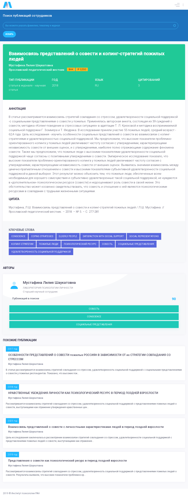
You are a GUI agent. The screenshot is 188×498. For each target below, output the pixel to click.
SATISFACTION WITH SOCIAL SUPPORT (103, 236)
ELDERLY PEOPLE (68, 236)
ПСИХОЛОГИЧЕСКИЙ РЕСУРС (80, 244)
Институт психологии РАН (25, 493)
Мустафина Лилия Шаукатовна (49, 283)
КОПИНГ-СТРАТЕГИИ (22, 244)
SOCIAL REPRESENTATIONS (144, 236)
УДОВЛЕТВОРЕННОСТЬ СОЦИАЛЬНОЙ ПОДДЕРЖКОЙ (41, 251)
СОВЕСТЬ (107, 244)
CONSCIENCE (18, 236)
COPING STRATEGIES (42, 236)
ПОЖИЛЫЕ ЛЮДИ (48, 244)
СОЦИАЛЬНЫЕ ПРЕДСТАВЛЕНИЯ (136, 244)
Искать (9, 34)
